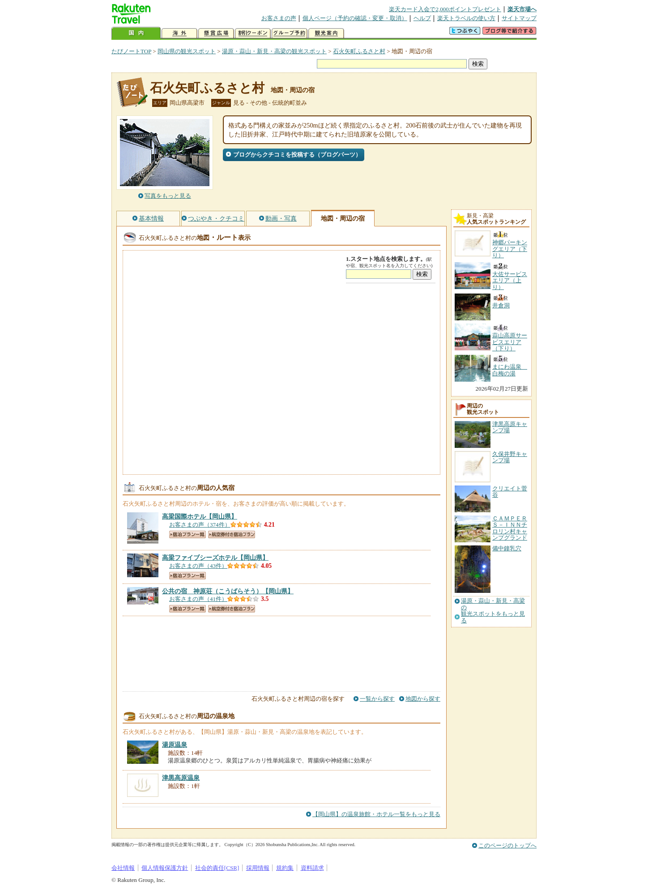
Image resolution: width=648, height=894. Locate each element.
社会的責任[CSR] (217, 867)
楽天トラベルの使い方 (466, 18)
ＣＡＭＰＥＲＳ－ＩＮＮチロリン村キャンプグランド (509, 528)
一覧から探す (377, 698)
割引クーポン (253, 33)
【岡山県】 (199, 516)
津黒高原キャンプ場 (509, 427)
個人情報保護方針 (164, 867)
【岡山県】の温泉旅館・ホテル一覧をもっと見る (376, 814)
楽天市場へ (522, 9)
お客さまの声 (278, 18)
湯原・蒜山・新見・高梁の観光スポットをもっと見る (493, 610)
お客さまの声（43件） (198, 565)
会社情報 (123, 867)
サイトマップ (519, 18)
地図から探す (422, 698)
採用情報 (257, 867)
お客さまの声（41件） (198, 599)
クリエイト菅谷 (509, 491)
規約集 (285, 867)
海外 (179, 33)
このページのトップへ (507, 845)
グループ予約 (289, 33)
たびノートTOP (131, 51)
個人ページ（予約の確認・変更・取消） (355, 18)
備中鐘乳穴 (506, 548)
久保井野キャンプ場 (509, 457)
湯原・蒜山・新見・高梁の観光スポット (274, 51)
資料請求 (312, 867)
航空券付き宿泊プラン (231, 534)
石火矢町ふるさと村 (359, 51)
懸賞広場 (216, 33)
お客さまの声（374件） (199, 524)
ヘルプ (422, 18)
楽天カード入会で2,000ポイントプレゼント (445, 9)
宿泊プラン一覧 (187, 534)
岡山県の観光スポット (187, 51)
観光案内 (326, 33)
